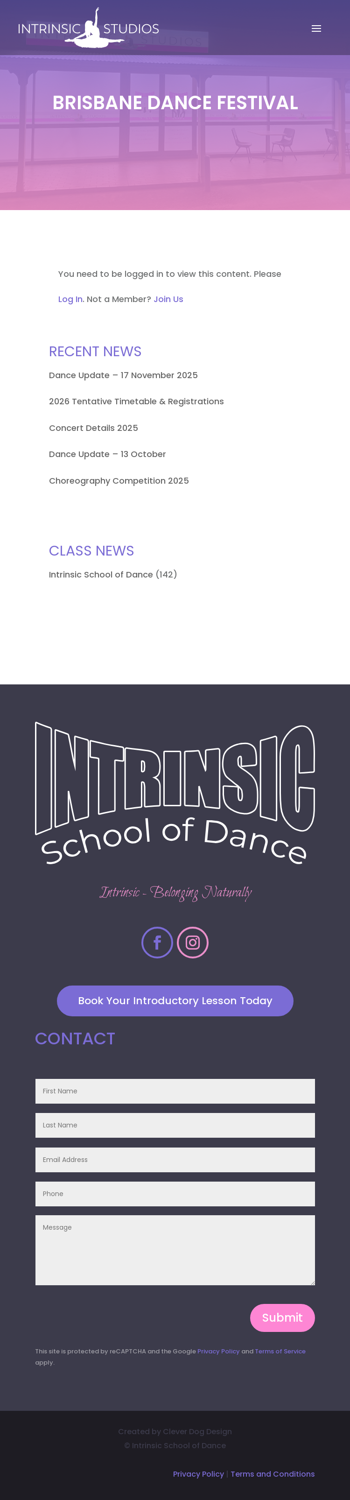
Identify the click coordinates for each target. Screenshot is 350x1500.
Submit (282, 1317)
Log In (70, 299)
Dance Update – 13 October (107, 454)
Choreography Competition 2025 (119, 480)
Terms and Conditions (273, 1474)
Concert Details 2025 (93, 428)
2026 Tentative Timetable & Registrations (136, 401)
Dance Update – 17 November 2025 (123, 375)
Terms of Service (280, 1351)
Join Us (168, 299)
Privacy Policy (218, 1351)
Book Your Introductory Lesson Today (175, 1000)
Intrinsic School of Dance (101, 574)
